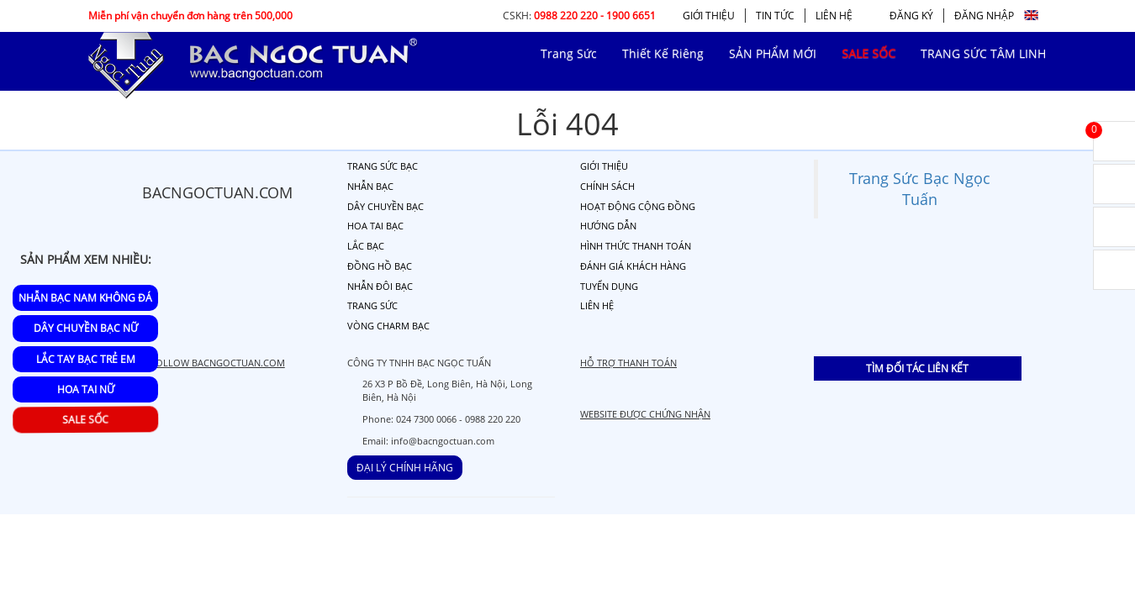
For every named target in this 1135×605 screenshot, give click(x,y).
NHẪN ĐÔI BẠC (380, 286)
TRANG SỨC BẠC (382, 166)
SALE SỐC (88, 420)
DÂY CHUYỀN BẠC (385, 206)
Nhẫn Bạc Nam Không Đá (85, 298)
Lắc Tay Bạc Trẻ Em (85, 359)
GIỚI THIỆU (709, 15)
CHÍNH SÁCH (607, 186)
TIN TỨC (775, 15)
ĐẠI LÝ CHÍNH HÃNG (404, 467)
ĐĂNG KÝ (911, 15)
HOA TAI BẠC (375, 225)
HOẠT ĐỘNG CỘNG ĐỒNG (637, 206)
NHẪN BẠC (370, 186)
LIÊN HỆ (834, 15)
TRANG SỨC (372, 305)
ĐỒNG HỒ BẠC (379, 266)
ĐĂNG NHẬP (984, 15)
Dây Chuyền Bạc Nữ (86, 328)
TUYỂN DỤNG (609, 286)
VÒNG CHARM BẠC (388, 325)
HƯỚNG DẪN (608, 225)
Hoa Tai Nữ (85, 389)
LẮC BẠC (365, 245)
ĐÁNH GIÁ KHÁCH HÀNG (633, 266)
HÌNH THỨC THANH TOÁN (635, 245)
